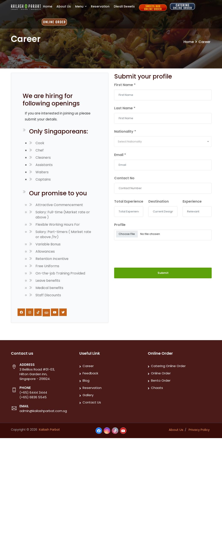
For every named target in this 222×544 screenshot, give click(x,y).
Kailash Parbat (49, 429)
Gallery (88, 395)
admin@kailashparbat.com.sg (43, 411)
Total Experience (134, 201)
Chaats (157, 387)
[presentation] (142, 251)
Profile (125, 224)
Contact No (130, 178)
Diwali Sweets (124, 6)
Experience (197, 201)
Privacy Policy (199, 429)
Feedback (90, 373)
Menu (81, 6)
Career (88, 366)
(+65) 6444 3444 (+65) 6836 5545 (33, 394)
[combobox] (168, 141)
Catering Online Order (168, 366)
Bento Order (160, 380)
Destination (164, 201)
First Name (130, 84)
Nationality (130, 131)
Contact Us (92, 402)
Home (47, 6)
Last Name (130, 108)
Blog (86, 380)
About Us (63, 6)
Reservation (100, 6)
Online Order (161, 373)
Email (125, 154)
